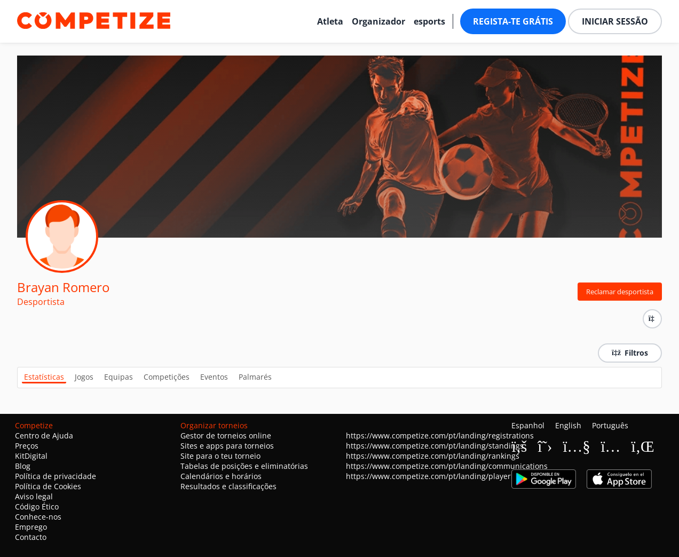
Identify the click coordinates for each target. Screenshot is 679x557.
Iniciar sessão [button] (615, 21)
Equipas (118, 377)
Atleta (330, 21)
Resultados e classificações (228, 486)
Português (610, 425)
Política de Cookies (48, 486)
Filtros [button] (630, 353)
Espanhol (527, 425)
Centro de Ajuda (44, 435)
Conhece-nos (38, 517)
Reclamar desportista (619, 291)
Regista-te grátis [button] (513, 21)
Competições (167, 377)
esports (429, 21)
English (568, 425)
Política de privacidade (55, 476)
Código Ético (37, 506)
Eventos (214, 377)
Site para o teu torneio (220, 456)
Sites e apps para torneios (227, 446)
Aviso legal (34, 496)
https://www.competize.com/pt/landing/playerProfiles (441, 476)
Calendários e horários (221, 476)
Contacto (30, 537)
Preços (26, 446)
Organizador (378, 21)
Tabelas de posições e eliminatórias (244, 466)
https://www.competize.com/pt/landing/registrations (440, 435)
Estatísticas (44, 377)
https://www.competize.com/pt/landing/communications (447, 466)
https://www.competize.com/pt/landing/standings (435, 446)
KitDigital (31, 456)
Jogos (84, 377)
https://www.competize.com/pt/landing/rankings (432, 456)
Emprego (31, 527)
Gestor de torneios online (225, 435)
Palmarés (255, 377)
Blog (22, 466)
